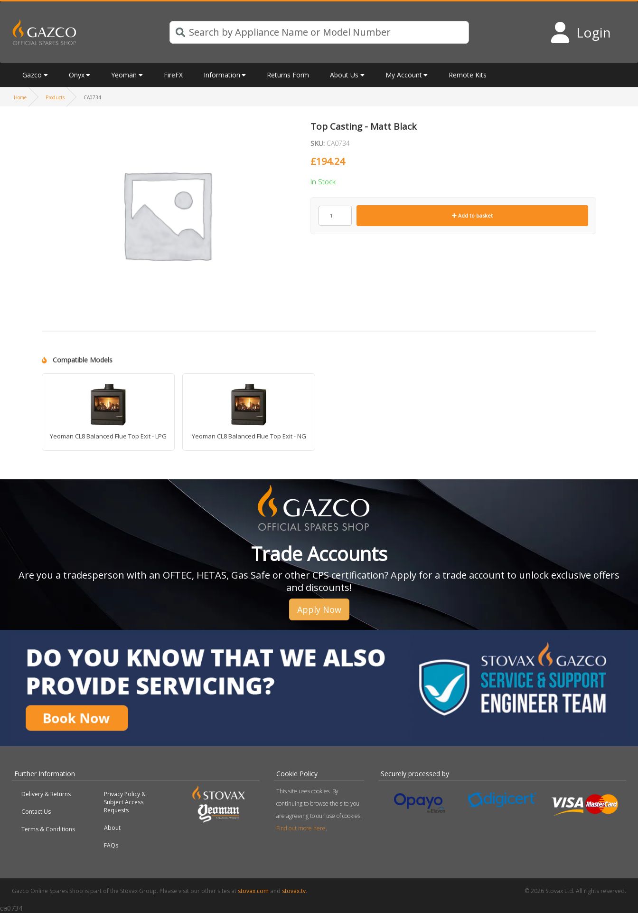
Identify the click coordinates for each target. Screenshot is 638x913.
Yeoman (124, 74)
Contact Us (36, 812)
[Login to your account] (580, 32)
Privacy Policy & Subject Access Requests (125, 802)
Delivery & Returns (46, 794)
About (112, 828)
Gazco (32, 74)
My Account (403, 74)
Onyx (76, 74)
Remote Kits (468, 74)
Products (55, 97)
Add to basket (472, 215)
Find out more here (301, 828)
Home (20, 97)
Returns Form (288, 74)
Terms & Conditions (48, 829)
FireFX (173, 74)
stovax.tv (294, 891)
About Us (344, 74)
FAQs (111, 845)
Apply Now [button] (319, 609)
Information (222, 74)
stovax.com (253, 891)
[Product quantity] (335, 216)
